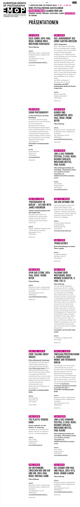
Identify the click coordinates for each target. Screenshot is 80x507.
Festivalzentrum (41, 8)
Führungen (32, 13)
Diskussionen (54, 13)
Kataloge (38, 2)
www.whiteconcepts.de (61, 189)
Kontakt (30, 2)
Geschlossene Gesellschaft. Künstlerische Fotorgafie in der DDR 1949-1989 (65, 385)
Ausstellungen (56, 8)
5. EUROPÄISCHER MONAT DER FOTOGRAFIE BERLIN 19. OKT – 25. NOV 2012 (14, 9)
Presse (34, 2)
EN (49, 2)
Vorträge (38, 13)
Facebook (73, 3)
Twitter (76, 3)
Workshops (45, 13)
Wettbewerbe (33, 16)
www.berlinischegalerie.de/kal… (38, 62)
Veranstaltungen (36, 11)
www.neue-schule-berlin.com (62, 230)
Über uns (58, 11)
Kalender (49, 11)
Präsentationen (70, 13)
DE (47, 2)
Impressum (43, 2)
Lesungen (61, 13)
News (31, 8)
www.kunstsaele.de (34, 157)
